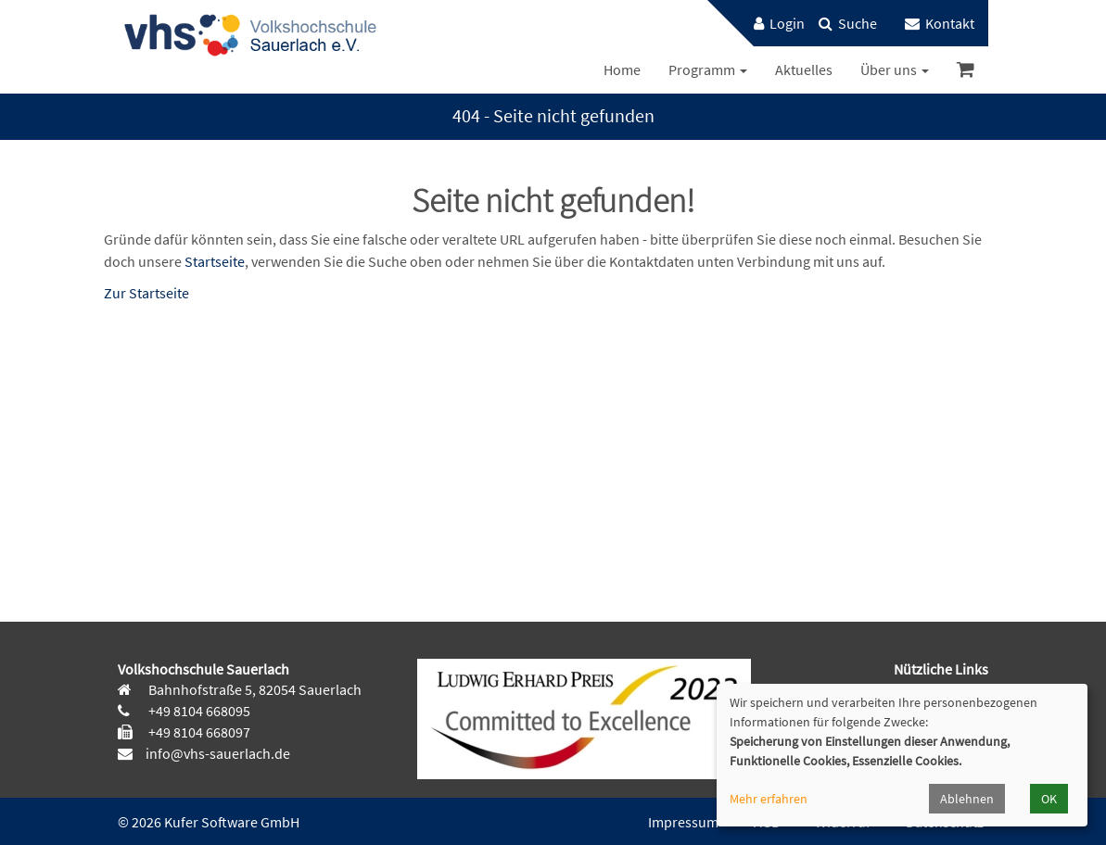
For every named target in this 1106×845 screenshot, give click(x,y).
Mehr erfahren (768, 798)
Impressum (683, 822)
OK (1049, 798)
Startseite (214, 261)
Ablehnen (967, 798)
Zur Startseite (146, 293)
